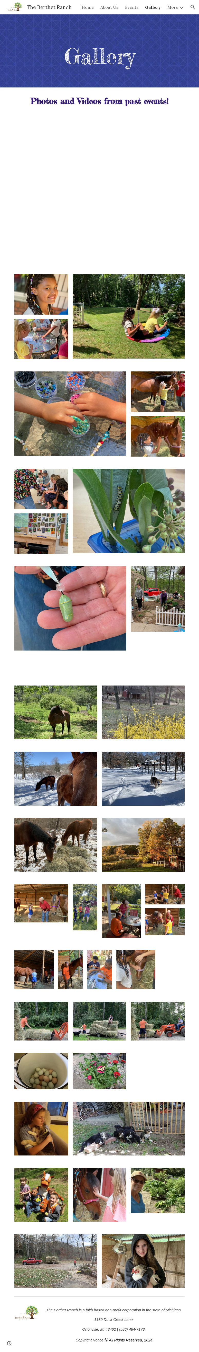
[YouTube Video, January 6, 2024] (99, 157)
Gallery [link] (153, 7)
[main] (100, 56)
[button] (193, 7)
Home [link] (88, 7)
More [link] (172, 7)
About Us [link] (109, 7)
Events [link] (131, 7)
